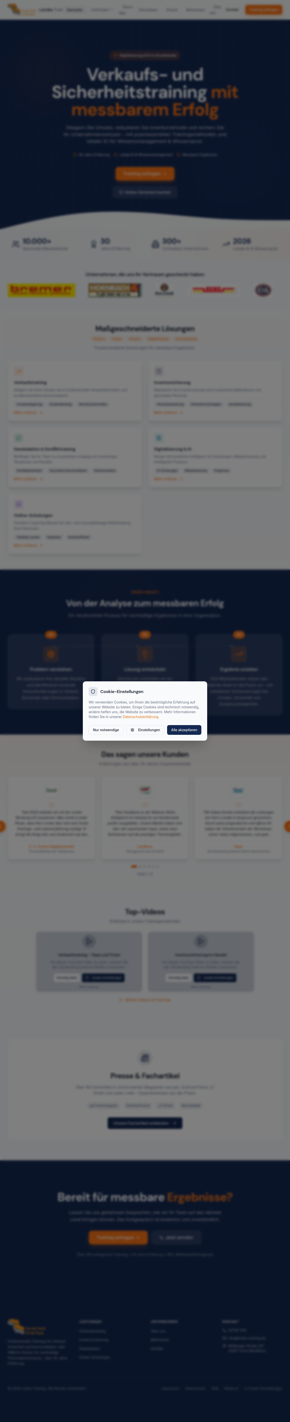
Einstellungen (145, 730)
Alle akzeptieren (184, 730)
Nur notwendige (106, 730)
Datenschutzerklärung (140, 717)
